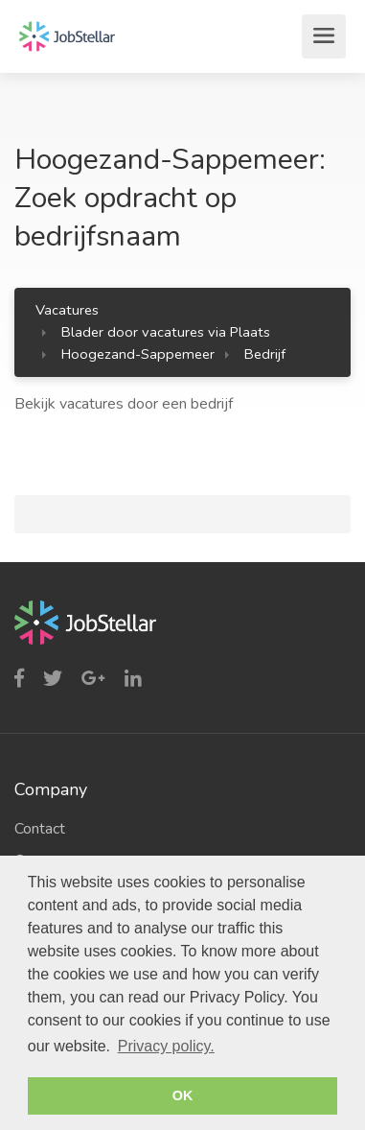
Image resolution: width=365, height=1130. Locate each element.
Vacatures (67, 309)
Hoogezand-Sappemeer (138, 354)
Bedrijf (264, 354)
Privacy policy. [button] (166, 1046)
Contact (39, 828)
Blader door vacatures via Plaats (165, 331)
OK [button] (183, 1095)
